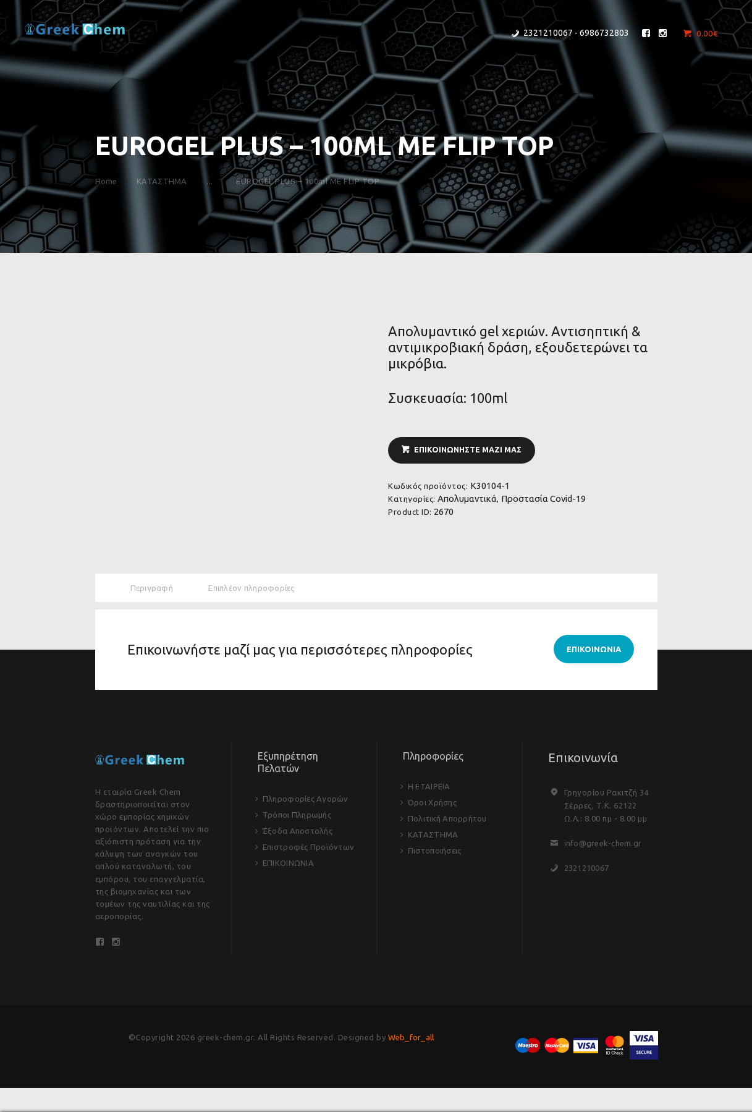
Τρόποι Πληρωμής (298, 816)
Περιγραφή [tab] (152, 588)
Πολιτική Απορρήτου (448, 820)
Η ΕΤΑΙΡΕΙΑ (430, 788)
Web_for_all (411, 1042)
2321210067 (587, 870)
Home (106, 181)
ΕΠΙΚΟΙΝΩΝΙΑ (289, 864)
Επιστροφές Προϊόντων (310, 848)
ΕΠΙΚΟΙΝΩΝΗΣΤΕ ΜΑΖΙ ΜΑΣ (470, 450)
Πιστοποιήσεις (435, 852)
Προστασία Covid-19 (543, 499)
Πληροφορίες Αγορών (307, 800)
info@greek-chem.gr (604, 845)
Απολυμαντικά (467, 499)
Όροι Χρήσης (433, 804)
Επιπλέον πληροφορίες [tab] (254, 588)
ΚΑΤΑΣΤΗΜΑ (167, 181)
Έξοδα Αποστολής (299, 832)
